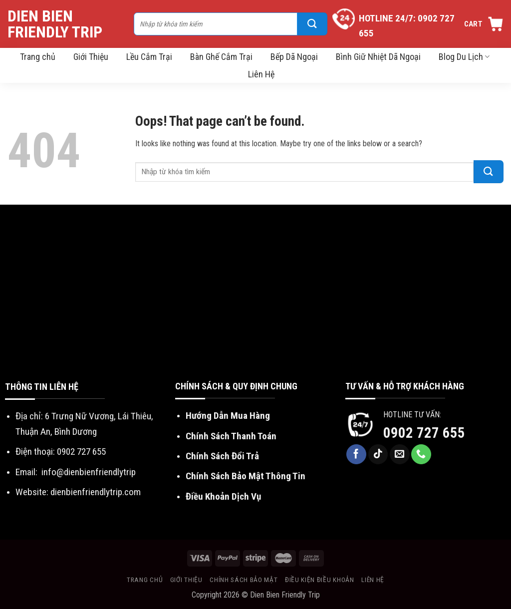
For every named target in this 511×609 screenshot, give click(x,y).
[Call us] (421, 454)
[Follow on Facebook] (356, 454)
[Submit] (312, 23)
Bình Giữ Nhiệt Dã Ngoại (378, 56)
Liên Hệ (261, 74)
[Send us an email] (400, 454)
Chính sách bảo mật (243, 580)
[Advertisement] (255, 304)
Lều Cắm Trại (149, 56)
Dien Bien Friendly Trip (54, 24)
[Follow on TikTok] (378, 454)
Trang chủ (37, 56)
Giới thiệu (186, 580)
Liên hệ (372, 580)
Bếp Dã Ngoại (294, 56)
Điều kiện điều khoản (319, 580)
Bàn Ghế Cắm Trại (221, 56)
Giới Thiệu (90, 56)
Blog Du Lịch (464, 56)
